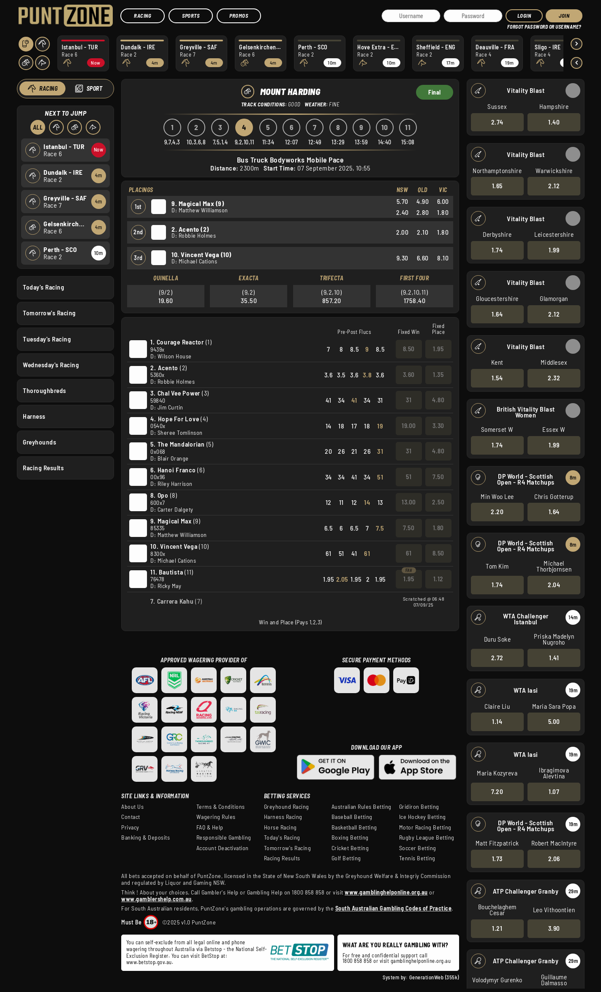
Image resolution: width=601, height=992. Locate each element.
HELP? (512, 25)
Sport (94, 88)
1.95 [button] (438, 348)
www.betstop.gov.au (149, 962)
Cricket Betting (350, 848)
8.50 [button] (409, 348)
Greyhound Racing (286, 806)
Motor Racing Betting (425, 827)
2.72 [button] (497, 657)
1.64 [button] (497, 313)
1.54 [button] (497, 378)
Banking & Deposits (145, 837)
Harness (34, 416)
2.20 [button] (497, 511)
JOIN (564, 15)
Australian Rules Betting (362, 806)
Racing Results (43, 468)
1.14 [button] (497, 721)
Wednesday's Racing (51, 364)
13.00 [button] (409, 502)
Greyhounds (39, 442)
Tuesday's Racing (47, 338)
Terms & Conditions (220, 806)
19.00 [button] (409, 425)
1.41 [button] (554, 657)
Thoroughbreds (44, 390)
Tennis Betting (417, 858)
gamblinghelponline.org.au (421, 960)
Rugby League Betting (426, 837)
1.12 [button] (438, 579)
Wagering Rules (216, 816)
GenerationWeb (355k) (434, 977)
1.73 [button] (497, 858)
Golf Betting (346, 858)
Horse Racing (280, 827)
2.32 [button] (554, 378)
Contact (130, 816)
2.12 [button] (554, 186)
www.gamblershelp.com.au (156, 899)
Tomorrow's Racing (49, 313)
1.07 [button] (554, 791)
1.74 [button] (497, 250)
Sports (190, 15)
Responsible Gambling (223, 837)
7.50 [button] (438, 476)
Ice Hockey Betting (422, 816)
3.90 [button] (554, 928)
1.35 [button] (438, 374)
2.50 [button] (438, 502)
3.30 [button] (438, 425)
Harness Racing (283, 816)
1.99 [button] (554, 250)
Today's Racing (43, 287)
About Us (132, 806)
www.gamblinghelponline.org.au (386, 892)
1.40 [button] (554, 121)
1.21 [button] (497, 928)
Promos (238, 15)
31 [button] (408, 400)
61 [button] (408, 553)
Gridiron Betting (419, 806)
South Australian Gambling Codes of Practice (393, 908)
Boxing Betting (350, 837)
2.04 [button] (554, 584)
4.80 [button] (438, 400)
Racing (142, 15)
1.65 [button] (497, 186)
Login (524, 15)
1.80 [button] (438, 527)
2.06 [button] (554, 858)
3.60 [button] (409, 374)
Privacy (130, 827)
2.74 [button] (497, 121)
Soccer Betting (417, 848)
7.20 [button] (497, 791)
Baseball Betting (352, 816)
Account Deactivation (222, 848)
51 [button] (408, 476)
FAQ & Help (209, 827)
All (38, 127)
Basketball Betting (354, 827)
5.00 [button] (554, 721)
